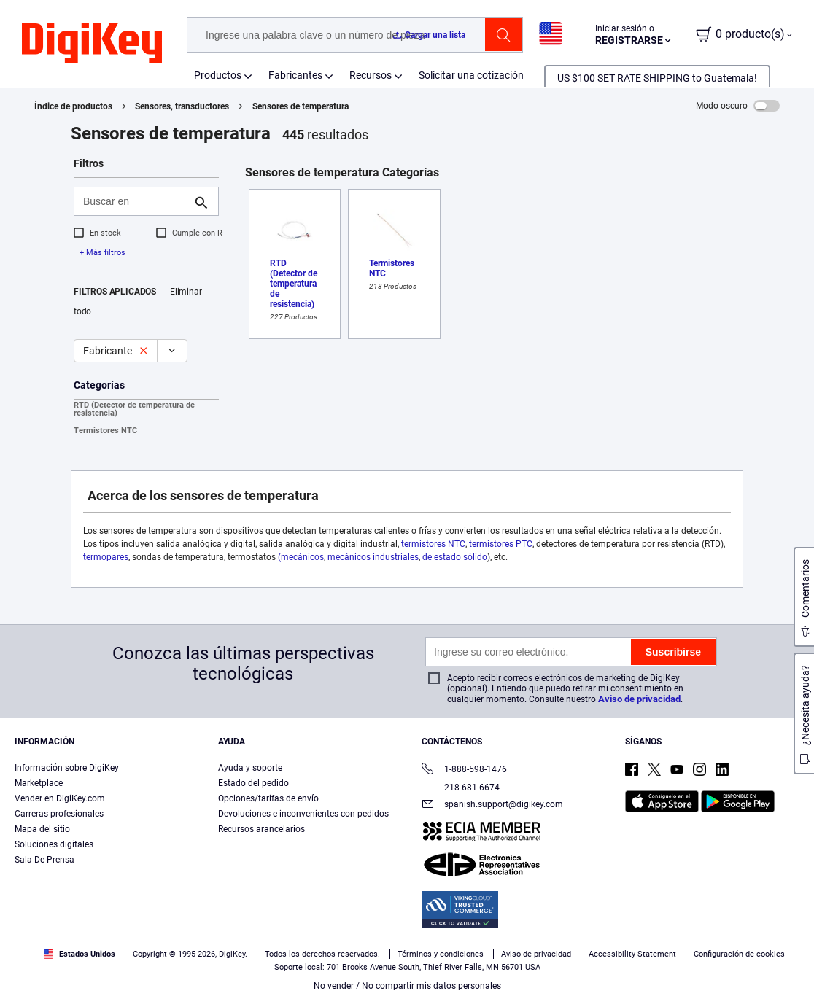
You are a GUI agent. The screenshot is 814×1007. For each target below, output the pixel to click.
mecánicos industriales (373, 557)
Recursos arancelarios (261, 829)
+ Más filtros (102, 252)
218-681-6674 (461, 787)
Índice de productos (73, 106)
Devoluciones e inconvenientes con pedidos (303, 814)
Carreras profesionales (59, 814)
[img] (92, 43)
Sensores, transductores (182, 106)
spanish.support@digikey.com (492, 805)
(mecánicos (300, 557)
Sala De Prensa (44, 860)
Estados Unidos (79, 954)
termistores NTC (433, 544)
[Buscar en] (134, 201)
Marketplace (39, 783)
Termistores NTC (105, 431)
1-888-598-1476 (464, 770)
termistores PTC (500, 544)
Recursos (370, 75)
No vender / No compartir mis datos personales (407, 986)
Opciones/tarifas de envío (268, 798)
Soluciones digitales (54, 844)
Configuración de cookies (739, 954)
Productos (217, 75)
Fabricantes (295, 75)
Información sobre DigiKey (67, 768)
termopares (105, 557)
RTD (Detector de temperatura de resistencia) (134, 409)
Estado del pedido (253, 783)
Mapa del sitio (42, 829)
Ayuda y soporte (250, 768)
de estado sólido (454, 557)
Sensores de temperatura (300, 106)
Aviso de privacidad (639, 698)
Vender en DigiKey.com (60, 798)
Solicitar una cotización (471, 75)
